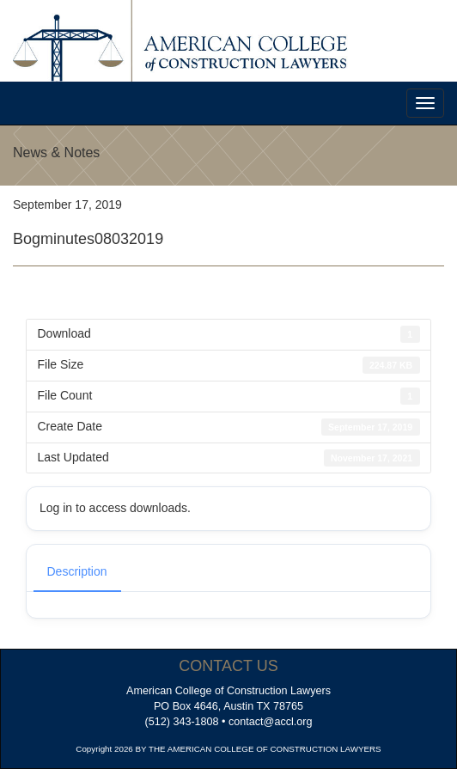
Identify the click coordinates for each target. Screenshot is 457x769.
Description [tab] (77, 571)
